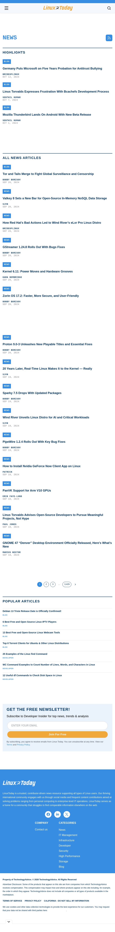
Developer (8, 658)
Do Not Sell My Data (57, 910)
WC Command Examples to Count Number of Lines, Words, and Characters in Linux (49, 664)
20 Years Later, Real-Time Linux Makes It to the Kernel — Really (47, 368)
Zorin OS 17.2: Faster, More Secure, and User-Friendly (41, 295)
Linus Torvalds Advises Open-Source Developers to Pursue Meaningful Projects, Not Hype (53, 516)
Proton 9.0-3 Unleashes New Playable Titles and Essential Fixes (47, 344)
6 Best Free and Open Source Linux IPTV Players (29, 622)
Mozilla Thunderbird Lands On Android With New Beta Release (47, 114)
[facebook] (48, 814)
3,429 (67, 584)
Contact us (41, 829)
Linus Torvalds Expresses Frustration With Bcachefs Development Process (56, 91)
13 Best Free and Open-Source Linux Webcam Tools (31, 632)
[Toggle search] (109, 8)
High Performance (69, 856)
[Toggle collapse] (8, 922)
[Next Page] (75, 584)
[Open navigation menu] (6, 8)
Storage (63, 861)
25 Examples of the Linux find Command (25, 654)
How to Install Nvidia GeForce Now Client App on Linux (41, 466)
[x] (66, 814)
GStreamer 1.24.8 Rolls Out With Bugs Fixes (34, 247)
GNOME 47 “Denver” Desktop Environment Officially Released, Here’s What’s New (57, 544)
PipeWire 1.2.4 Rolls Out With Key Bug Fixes (34, 441)
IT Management (68, 835)
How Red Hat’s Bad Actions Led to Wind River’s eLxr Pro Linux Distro (52, 222)
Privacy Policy (23, 745)
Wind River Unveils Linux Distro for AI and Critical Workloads (46, 417)
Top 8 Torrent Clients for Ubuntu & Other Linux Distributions (36, 643)
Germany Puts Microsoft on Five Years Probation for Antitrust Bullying (52, 68)
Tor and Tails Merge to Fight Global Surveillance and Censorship (48, 174)
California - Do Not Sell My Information (66, 901)
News (62, 829)
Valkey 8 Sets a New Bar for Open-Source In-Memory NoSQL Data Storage (55, 198)
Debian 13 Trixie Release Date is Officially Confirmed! (32, 611)
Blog (5, 615)
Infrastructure (66, 840)
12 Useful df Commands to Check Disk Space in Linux (32, 675)
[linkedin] (57, 814)
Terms (9, 745)
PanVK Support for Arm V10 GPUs (27, 490)
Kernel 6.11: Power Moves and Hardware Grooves (38, 271)
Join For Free (57, 734)
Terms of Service (12, 901)
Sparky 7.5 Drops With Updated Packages (32, 393)
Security (63, 850)
